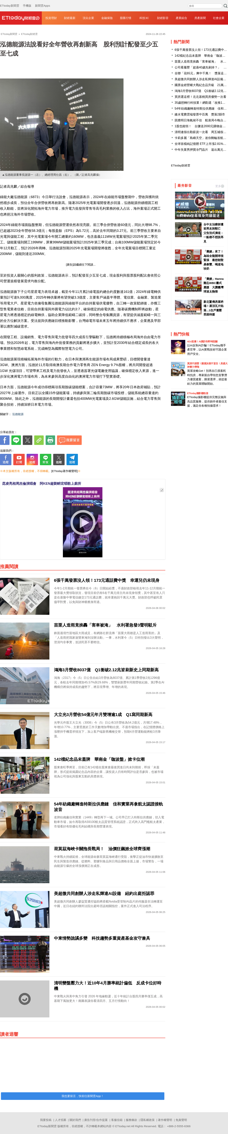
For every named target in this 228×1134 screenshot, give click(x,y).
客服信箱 (117, 1119)
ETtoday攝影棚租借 (197, 393)
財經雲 (21, 18)
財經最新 (69, 18)
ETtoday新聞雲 (9, 2)
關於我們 (75, 1119)
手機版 (27, 2)
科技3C (144, 18)
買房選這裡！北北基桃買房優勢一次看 (200, 96)
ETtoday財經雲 (180, 165)
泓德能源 (18, 414)
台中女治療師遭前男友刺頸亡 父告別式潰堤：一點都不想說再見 (213, 233)
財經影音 (163, 18)
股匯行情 (125, 18)
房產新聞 (200, 18)
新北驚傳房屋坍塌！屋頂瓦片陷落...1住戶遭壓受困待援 (213, 308)
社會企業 (218, 18)
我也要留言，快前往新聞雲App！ (83, 1096)
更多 (219, 186)
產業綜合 (181, 18)
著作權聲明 (165, 1119)
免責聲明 (181, 1119)
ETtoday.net (123, 1126)
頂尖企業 (88, 18)
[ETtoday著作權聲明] (64, 471)
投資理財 (51, 18)
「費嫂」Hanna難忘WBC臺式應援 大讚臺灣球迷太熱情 (213, 285)
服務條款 (131, 1119)
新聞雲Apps (42, 2)
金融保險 (107, 18)
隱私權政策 (147, 1119)
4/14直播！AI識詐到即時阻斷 (202, 341)
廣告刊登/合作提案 (96, 1119)
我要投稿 (45, 1119)
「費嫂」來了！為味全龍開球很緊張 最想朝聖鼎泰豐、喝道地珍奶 (213, 260)
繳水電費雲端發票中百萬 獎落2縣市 (200, 114)
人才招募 (60, 1119)
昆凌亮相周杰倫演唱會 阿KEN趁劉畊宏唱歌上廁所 (41, 483)
